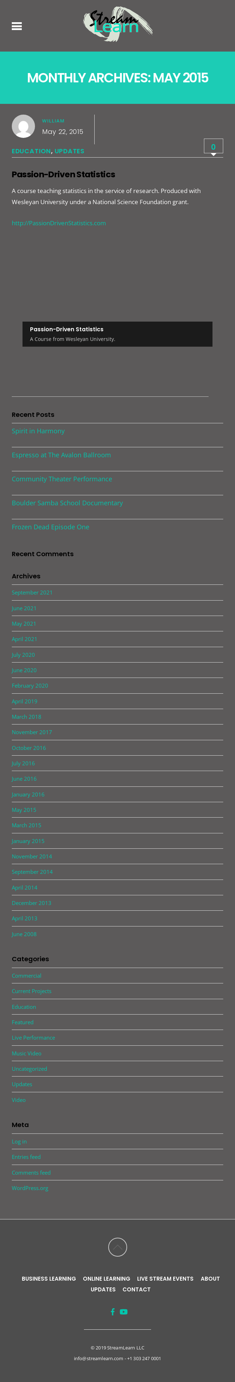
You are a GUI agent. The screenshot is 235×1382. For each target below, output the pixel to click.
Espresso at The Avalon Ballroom (61, 455)
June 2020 (24, 670)
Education (31, 151)
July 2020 (23, 654)
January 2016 (28, 794)
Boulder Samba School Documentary (67, 503)
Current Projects (31, 991)
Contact (136, 1289)
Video (19, 1099)
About (210, 1278)
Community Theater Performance (62, 479)
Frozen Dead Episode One (50, 527)
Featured (23, 1022)
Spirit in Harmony (38, 431)
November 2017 (32, 732)
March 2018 (26, 716)
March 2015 (26, 825)
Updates (70, 151)
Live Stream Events (165, 1278)
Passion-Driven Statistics (63, 174)
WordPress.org (30, 1187)
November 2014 (32, 856)
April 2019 (25, 701)
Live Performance (33, 1037)
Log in (19, 1141)
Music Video (26, 1053)
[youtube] (121, 1309)
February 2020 (30, 685)
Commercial (26, 975)
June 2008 (24, 934)
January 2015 (28, 840)
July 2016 (23, 763)
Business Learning (49, 1278)
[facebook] (111, 1309)
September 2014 (32, 871)
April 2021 (25, 638)
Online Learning (106, 1278)
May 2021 (24, 623)
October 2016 (29, 747)
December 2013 (31, 902)
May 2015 (24, 809)
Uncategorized (29, 1068)
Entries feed (26, 1156)
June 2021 (24, 608)
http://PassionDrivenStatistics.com (59, 223)
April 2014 (25, 887)
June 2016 (24, 778)
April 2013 (25, 918)
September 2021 (32, 592)
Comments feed (31, 1172)
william (53, 120)
